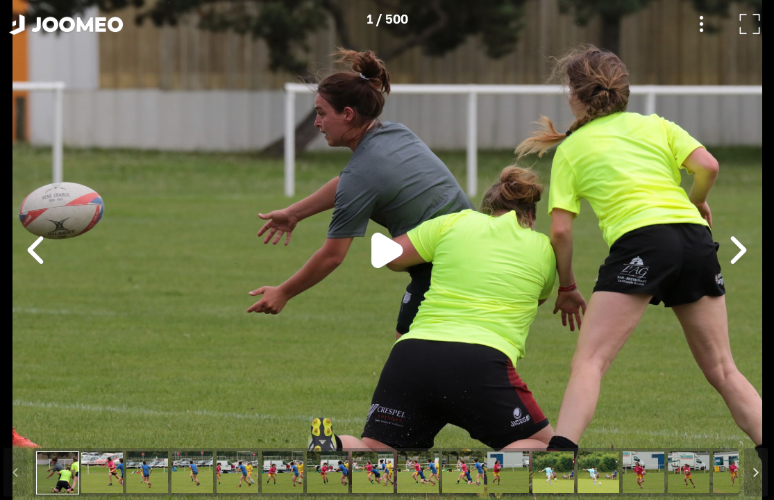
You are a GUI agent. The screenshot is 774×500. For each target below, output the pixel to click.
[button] (36, 428)
